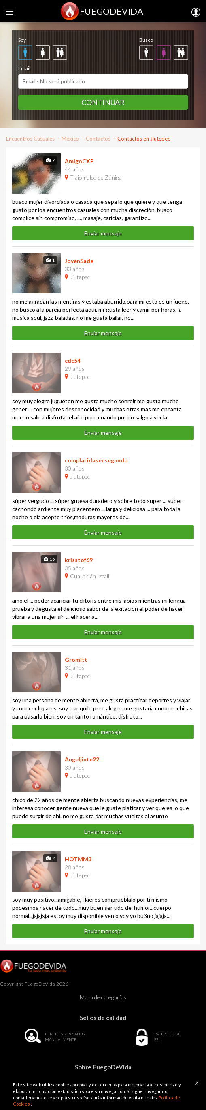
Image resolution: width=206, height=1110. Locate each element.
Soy (22, 40)
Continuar (103, 102)
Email (24, 68)
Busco (146, 40)
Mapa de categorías (103, 997)
